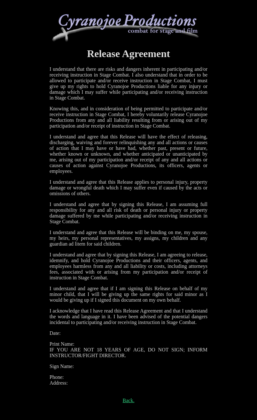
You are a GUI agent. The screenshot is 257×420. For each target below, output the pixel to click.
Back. (129, 400)
